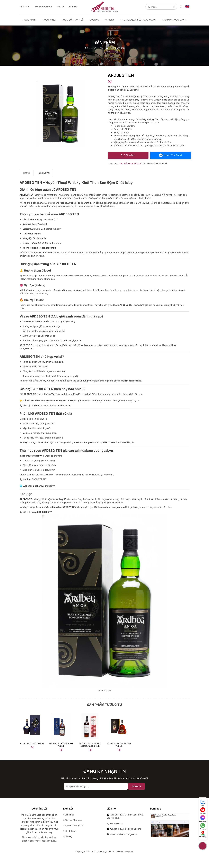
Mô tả (26, 173)
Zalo (202, 802)
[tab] (27, 173)
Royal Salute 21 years (32, 743)
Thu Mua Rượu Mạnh (174, 19)
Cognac (94, 19)
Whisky (109, 19)
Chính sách (69, 831)
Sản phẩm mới (126, 163)
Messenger (203, 818)
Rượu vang (49, 19)
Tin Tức (60, 6)
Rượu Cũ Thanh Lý (72, 19)
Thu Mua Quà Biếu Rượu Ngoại (138, 19)
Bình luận (44, 173)
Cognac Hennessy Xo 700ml (119, 744)
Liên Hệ (73, 6)
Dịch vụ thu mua (43, 6)
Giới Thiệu (25, 6)
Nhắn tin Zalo (170, 155)
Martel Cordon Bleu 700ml (61, 744)
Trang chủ (90, 48)
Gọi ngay (128, 155)
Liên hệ (67, 836)
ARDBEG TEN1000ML (157, 163)
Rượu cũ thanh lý (73, 825)
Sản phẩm (104, 48)
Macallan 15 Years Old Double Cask (90, 744)
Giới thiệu (69, 814)
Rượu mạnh (29, 19)
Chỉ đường (202, 834)
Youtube (203, 810)
